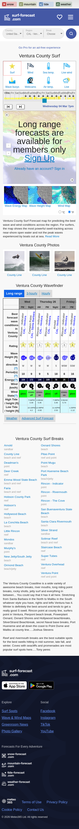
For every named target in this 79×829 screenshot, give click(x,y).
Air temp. (49, 86)
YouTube (47, 731)
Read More (52, 236)
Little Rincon (12, 531)
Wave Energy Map (16, 205)
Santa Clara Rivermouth (56, 521)
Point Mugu (48, 462)
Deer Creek (11, 471)
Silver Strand (49, 530)
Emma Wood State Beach (20, 479)
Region (29, 30)
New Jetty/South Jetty (18, 556)
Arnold (8, 445)
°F (72, 212)
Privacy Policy (57, 802)
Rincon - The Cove (53, 500)
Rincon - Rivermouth (54, 492)
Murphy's (10, 548)
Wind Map (64, 205)
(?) (16, 368)
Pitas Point (48, 454)
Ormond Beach (13, 565)
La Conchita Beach (16, 522)
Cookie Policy (12, 809)
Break (49, 30)
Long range (14, 293)
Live (66, 86)
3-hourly (32, 293)
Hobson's (10, 505)
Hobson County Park (17, 496)
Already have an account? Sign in (39, 168)
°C (63, 212)
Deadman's (11, 462)
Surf (12, 72)
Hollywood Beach (15, 514)
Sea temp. (48, 72)
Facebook (47, 711)
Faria (7, 488)
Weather (11, 418)
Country (9, 30)
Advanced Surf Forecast (37, 418)
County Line (14, 275)
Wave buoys (12, 86)
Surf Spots (9, 711)
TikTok (45, 724)
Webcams (30, 86)
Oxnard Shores (50, 445)
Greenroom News (15, 724)
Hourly (46, 293)
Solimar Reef (49, 538)
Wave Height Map (40, 205)
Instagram (47, 718)
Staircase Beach (51, 547)
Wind (30, 72)
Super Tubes (49, 556)
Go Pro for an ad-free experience (39, 47)
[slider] (44, 101)
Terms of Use (32, 802)
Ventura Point (49, 573)
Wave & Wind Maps (16, 718)
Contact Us (35, 809)
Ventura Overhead (52, 564)
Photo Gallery (12, 731)
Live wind (67, 72)
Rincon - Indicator (52, 483)
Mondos (9, 539)
